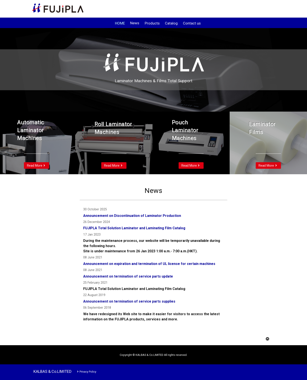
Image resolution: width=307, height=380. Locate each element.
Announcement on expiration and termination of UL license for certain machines (149, 264)
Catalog (171, 23)
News (134, 23)
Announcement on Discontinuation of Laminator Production (132, 216)
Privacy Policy (86, 371)
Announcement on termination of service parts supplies (129, 301)
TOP (270, 339)
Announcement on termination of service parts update (128, 276)
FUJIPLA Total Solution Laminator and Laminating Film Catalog (134, 228)
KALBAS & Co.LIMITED (52, 371)
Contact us (192, 23)
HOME (120, 23)
